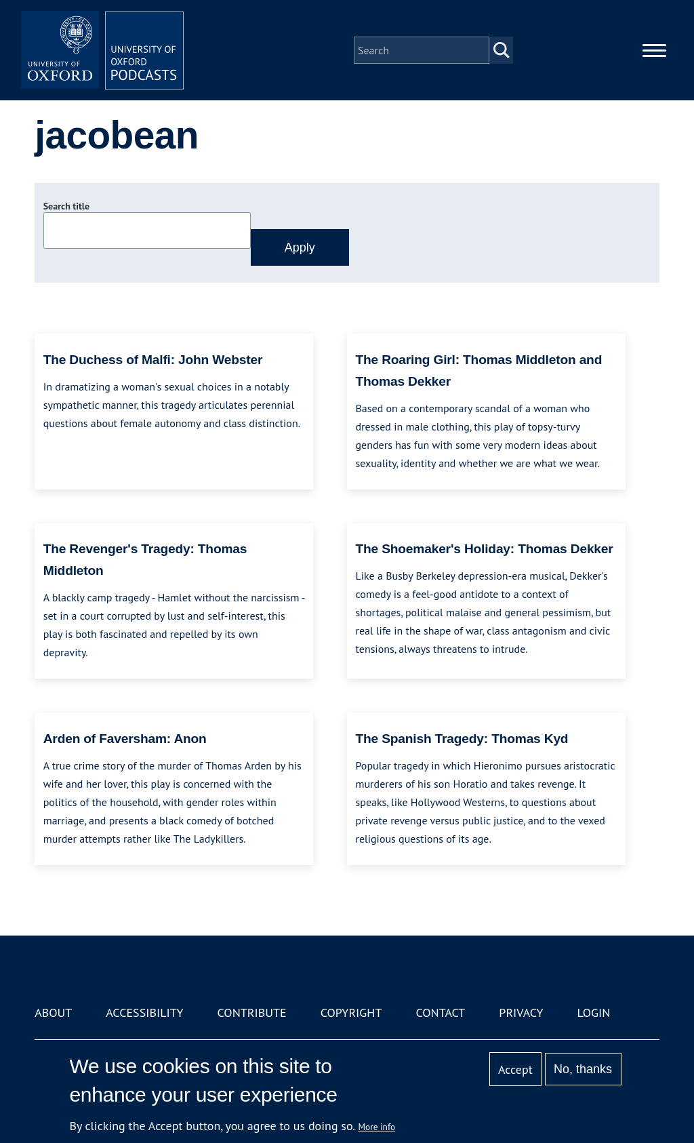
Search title (66, 206)
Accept (515, 1069)
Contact (440, 1012)
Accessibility (144, 1012)
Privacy (521, 1012)
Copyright (351, 1012)
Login (594, 1012)
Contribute (252, 1012)
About (53, 1012)
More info (377, 1127)
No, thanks (583, 1069)
